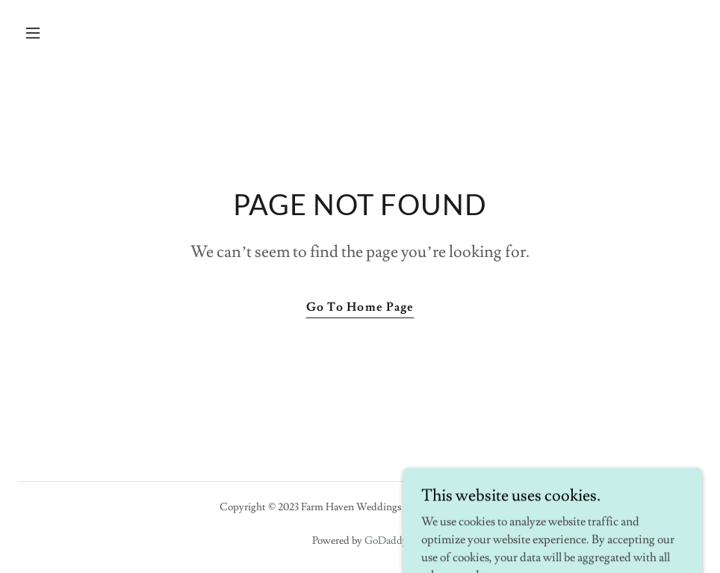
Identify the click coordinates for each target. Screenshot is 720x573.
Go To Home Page (359, 307)
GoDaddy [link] (386, 541)
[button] (69, 33)
